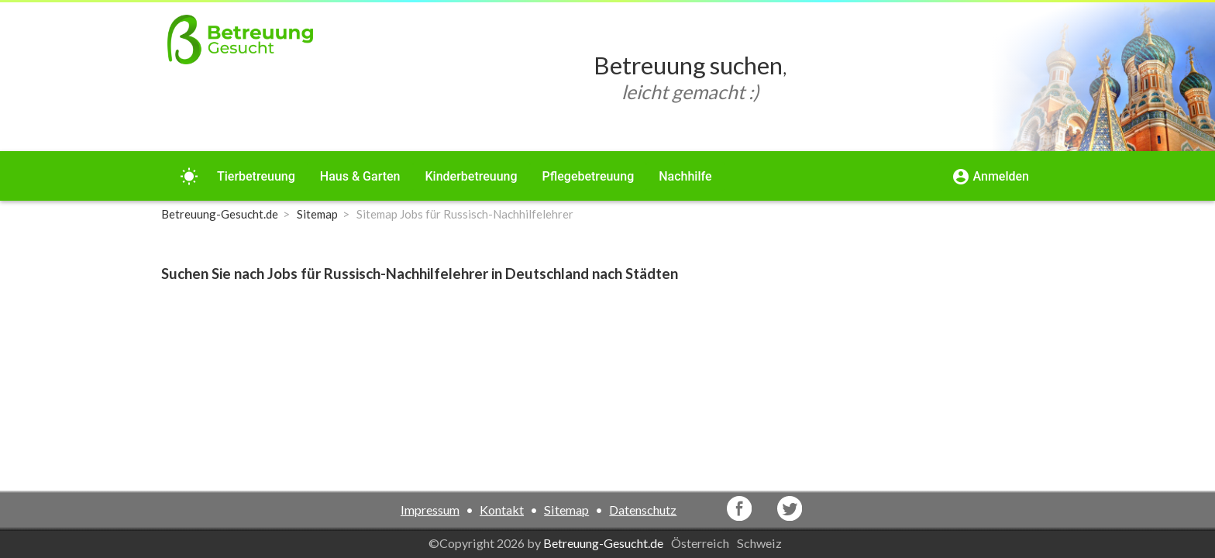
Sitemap (566, 509)
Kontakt (502, 509)
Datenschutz (642, 509)
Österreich (701, 543)
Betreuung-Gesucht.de (603, 543)
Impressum (430, 509)
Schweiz (760, 543)
